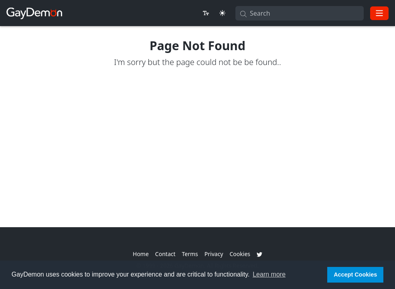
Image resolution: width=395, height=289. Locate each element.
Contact (165, 254)
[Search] (299, 13)
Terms (190, 254)
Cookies (240, 254)
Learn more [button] (269, 274)
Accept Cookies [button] (355, 274)
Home (141, 254)
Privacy (214, 254)
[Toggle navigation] (379, 13)
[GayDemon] (34, 13)
